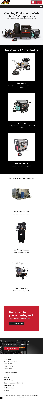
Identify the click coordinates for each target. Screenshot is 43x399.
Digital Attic (21, 396)
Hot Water (7, 377)
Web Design (34, 395)
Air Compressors (9, 388)
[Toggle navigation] (41, 6)
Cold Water (7, 375)
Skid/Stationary (8, 380)
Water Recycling (9, 385)
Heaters (6, 390)
